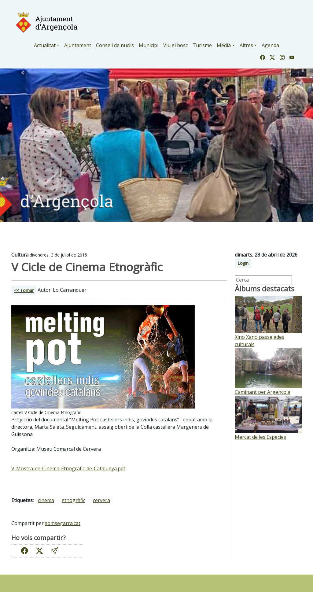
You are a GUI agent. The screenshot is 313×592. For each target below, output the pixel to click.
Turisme (202, 45)
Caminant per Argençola (262, 392)
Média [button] (224, 45)
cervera (101, 500)
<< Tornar (24, 290)
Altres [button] (246, 45)
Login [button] (243, 263)
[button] (54, 550)
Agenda (270, 45)
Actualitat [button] (45, 45)
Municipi (148, 45)
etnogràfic (73, 500)
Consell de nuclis (115, 45)
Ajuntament (77, 45)
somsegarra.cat (62, 523)
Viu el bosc (175, 45)
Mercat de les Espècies (260, 437)
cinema (46, 500)
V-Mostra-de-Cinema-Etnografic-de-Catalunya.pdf (68, 468)
